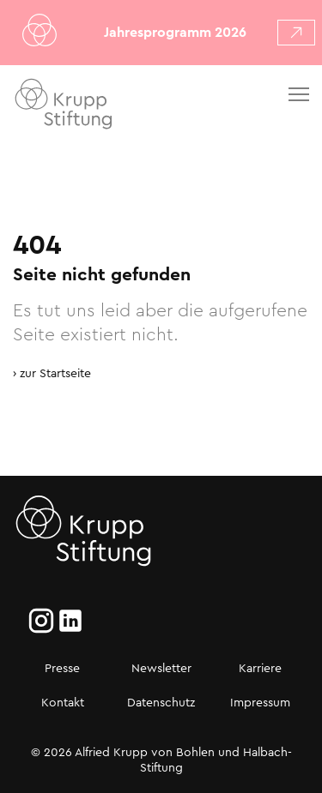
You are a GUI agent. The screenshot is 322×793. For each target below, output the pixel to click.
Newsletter (161, 667)
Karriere (260, 667)
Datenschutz (161, 702)
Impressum (260, 702)
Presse (62, 667)
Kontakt (62, 702)
